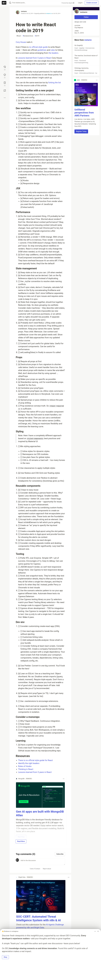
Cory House (21, 42)
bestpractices (28, 36)
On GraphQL (86, 47)
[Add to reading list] (5, 84)
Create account (91, 3)
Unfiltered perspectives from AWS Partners (84, 112)
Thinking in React (25, 769)
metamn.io (49, 13)
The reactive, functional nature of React (86, 59)
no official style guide (38, 47)
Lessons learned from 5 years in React (34, 58)
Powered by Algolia (68, 3)
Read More (21, 841)
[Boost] (5, 90)
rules (53, 50)
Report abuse (47, 868)
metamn (24, 11)
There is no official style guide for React (35, 760)
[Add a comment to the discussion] (42, 862)
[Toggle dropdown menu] (63, 778)
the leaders (53, 53)
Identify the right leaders (28, 763)
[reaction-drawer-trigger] (4, 68)
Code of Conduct (35, 868)
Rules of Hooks (24, 766)
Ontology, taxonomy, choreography (86, 70)
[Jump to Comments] (5, 76)
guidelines (41, 50)
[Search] (10, 3)
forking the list (54, 82)
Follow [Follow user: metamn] (86, 17)
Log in (80, 3)
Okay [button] (5, 957)
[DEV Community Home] (4, 3)
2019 (37, 36)
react (19, 36)
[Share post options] (5, 98)
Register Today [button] (81, 131)
